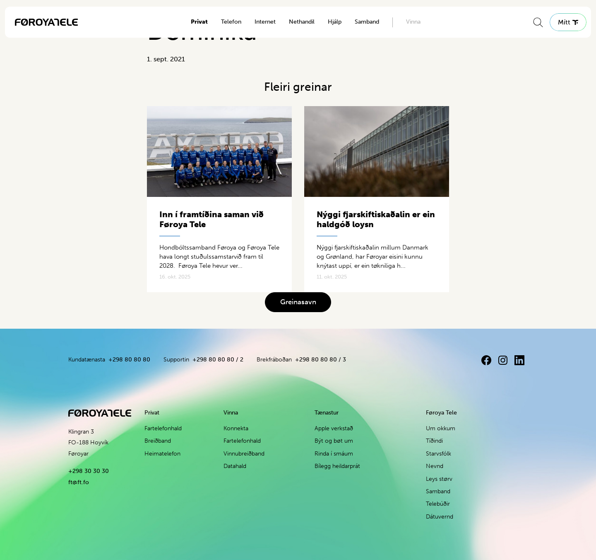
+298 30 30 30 (88, 471)
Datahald (234, 466)
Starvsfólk (438, 453)
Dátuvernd (439, 516)
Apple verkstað (334, 428)
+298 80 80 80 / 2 (217, 359)
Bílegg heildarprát (337, 466)
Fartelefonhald (163, 428)
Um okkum (440, 428)
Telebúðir (438, 503)
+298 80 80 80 (129, 359)
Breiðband (157, 440)
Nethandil (302, 21)
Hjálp (334, 21)
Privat (199, 21)
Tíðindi (434, 440)
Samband (367, 21)
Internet (265, 21)
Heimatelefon (162, 453)
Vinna (413, 21)
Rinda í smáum (334, 453)
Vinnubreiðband (243, 453)
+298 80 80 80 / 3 (320, 359)
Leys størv (439, 478)
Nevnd (434, 466)
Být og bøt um (334, 440)
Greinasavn (298, 302)
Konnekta (235, 428)
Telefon (231, 21)
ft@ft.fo (78, 482)
